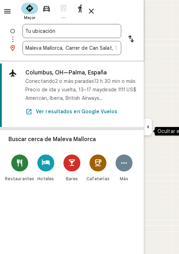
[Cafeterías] (98, 168)
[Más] (124, 168)
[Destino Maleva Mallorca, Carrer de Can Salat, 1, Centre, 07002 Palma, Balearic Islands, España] (71, 48)
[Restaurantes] (20, 168)
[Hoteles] (46, 168)
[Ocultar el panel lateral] (148, 127)
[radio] (29, 10)
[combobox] (71, 31)
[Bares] (72, 168)
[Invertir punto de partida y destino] (131, 39)
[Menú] (7, 11)
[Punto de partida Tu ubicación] (71, 31)
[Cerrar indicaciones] (91, 11)
